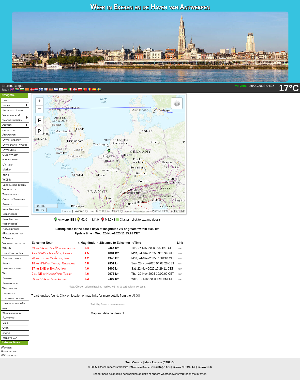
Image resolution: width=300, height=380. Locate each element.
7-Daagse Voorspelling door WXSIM (13, 243)
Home (5, 99)
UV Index (7, 164)
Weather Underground (9, 349)
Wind (5, 273)
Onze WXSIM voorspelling (10, 157)
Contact (137, 362)
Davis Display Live (13, 253)
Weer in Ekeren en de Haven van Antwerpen (150, 6)
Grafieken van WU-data (13, 305)
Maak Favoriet (153, 362)
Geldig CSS (205, 366)
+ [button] (39, 101)
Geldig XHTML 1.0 (184, 366)
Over (5, 327)
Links (5, 322)
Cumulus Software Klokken (13, 201)
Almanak (7, 124)
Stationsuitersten (13, 298)
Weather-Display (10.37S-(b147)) (150, 366)
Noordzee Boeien (12, 109)
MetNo (6, 169)
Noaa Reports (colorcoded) (10, 211)
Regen (6, 263)
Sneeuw (7, 278)
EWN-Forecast (11, 139)
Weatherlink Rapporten (9, 290)
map (180, 248)
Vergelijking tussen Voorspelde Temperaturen (14, 189)
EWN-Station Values (14, 144)
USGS (164, 211)
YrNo (5, 174)
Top (127, 362)
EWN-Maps (9, 149)
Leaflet (66, 211)
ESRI (181, 211)
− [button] (39, 109)
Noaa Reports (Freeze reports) (12, 231)
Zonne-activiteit (11, 258)
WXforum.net (9, 355)
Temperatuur (10, 283)
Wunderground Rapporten (11, 315)
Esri (91, 211)
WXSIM (7, 179)
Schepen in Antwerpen (8, 132)
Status (6, 332)
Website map (9, 337)
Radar (6, 105)
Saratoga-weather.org (136, 211)
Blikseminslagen (11, 268)
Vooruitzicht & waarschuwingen (12, 117)
